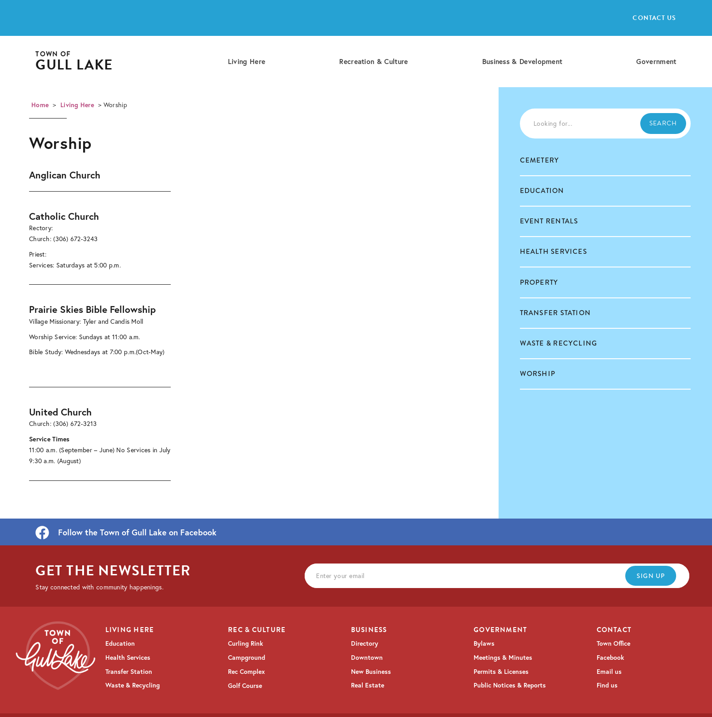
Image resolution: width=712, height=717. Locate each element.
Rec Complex (246, 672)
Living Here (77, 105)
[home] (74, 61)
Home (40, 105)
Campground (246, 657)
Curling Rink (245, 643)
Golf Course (245, 686)
